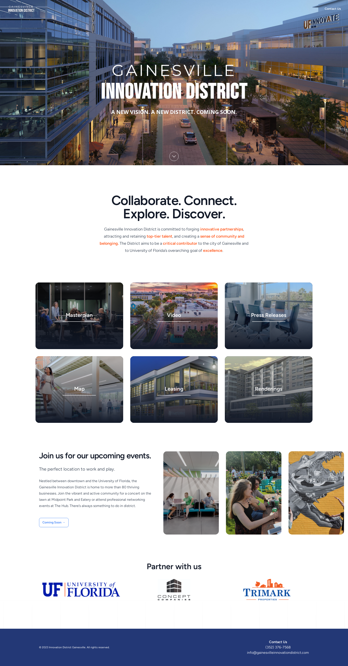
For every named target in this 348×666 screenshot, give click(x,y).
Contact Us (333, 9)
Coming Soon (53, 522)
